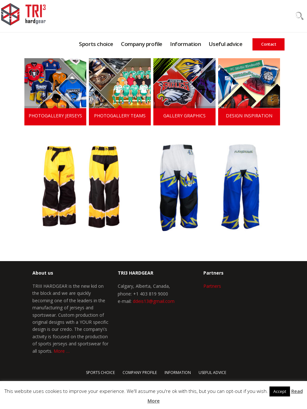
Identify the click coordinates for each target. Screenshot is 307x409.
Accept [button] (279, 391)
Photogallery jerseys (55, 116)
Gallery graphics (184, 116)
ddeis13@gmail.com (154, 301)
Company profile (141, 44)
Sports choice (96, 44)
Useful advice (226, 44)
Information (185, 44)
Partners (212, 286)
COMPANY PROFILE (140, 372)
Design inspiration (249, 116)
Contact (268, 44)
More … (62, 351)
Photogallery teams (120, 116)
